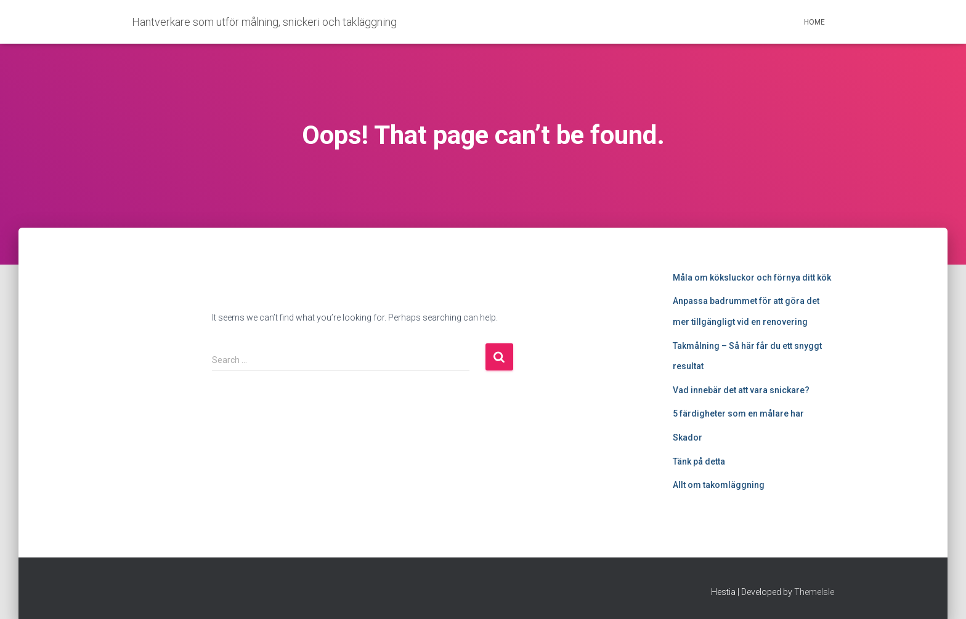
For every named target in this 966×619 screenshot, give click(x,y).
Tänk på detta (699, 461)
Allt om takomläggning (719, 485)
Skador (687, 437)
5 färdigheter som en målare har (738, 413)
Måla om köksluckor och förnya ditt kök (752, 277)
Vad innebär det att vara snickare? (741, 390)
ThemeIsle (814, 592)
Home (814, 22)
